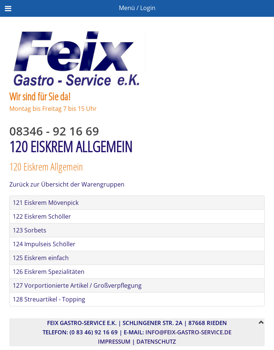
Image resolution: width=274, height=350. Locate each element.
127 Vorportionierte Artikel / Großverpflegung (77, 285)
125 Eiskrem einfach (41, 258)
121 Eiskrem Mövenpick (45, 203)
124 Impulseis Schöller (44, 244)
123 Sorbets (29, 230)
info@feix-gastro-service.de (188, 332)
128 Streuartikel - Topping (49, 299)
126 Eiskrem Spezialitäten (48, 272)
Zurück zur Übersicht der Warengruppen (66, 184)
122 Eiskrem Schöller (42, 216)
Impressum (114, 341)
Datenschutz (156, 341)
